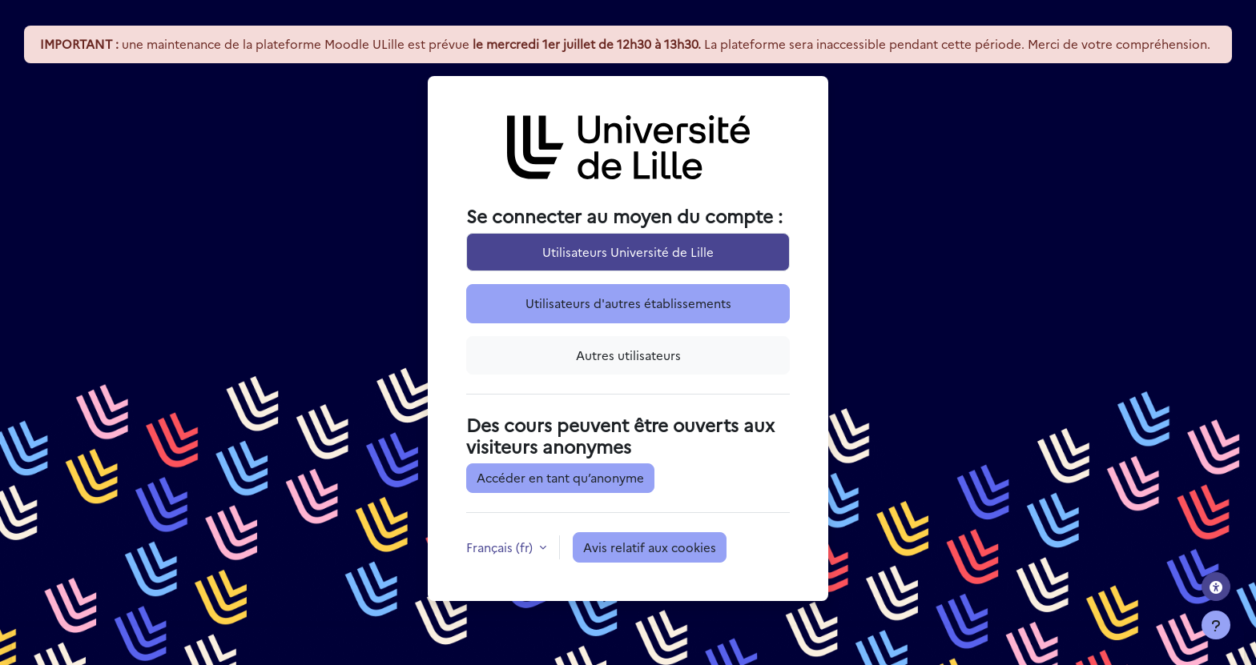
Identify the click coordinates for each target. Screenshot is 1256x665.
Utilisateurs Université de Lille (628, 251)
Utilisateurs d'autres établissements (628, 302)
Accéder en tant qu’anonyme (560, 477)
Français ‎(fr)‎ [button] (501, 547)
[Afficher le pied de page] (1216, 625)
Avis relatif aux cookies (649, 547)
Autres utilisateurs (628, 355)
